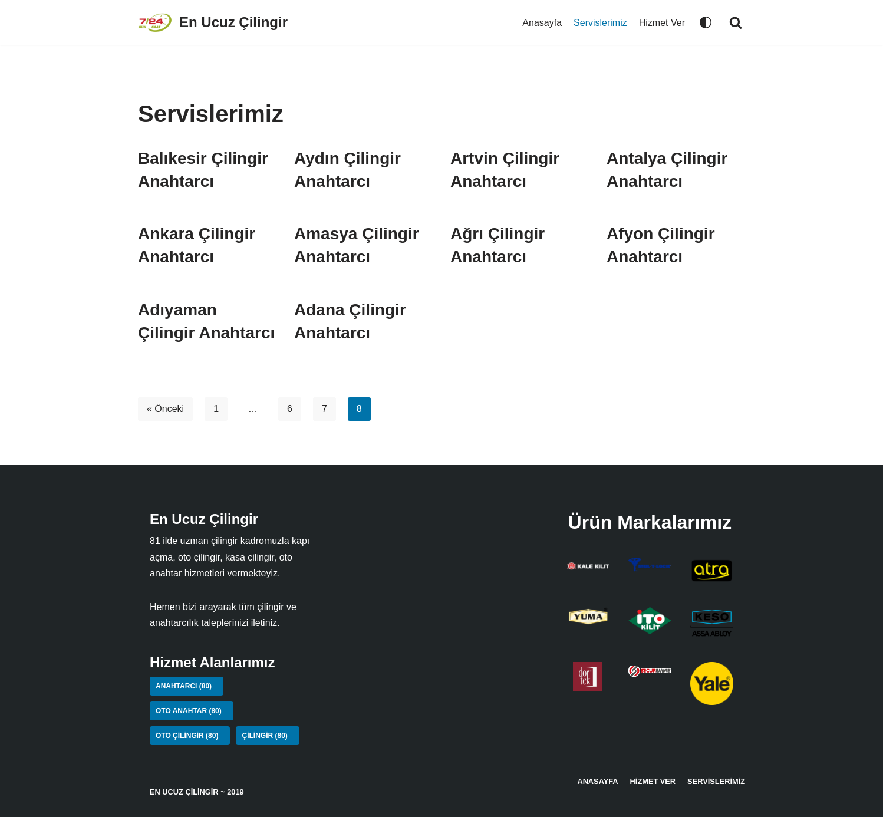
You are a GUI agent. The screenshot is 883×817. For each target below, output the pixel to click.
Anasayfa (542, 23)
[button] (735, 22)
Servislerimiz (600, 23)
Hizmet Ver (662, 23)
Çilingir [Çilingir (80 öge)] (264, 736)
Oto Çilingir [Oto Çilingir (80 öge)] (187, 736)
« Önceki (165, 409)
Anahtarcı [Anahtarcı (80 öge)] (184, 686)
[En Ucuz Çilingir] (213, 23)
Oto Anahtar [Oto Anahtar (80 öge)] (189, 711)
